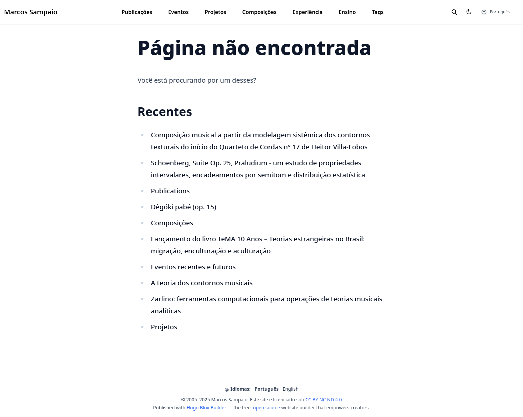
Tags (378, 12)
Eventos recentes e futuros (193, 266)
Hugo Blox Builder (206, 407)
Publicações (137, 12)
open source (266, 407)
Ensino (347, 12)
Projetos (215, 12)
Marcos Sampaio (30, 11)
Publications (170, 190)
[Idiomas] (495, 12)
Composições (259, 12)
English (291, 389)
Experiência (308, 12)
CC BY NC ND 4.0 (324, 399)
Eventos (178, 12)
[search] (454, 12)
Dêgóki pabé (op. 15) (183, 206)
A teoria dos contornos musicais (201, 282)
